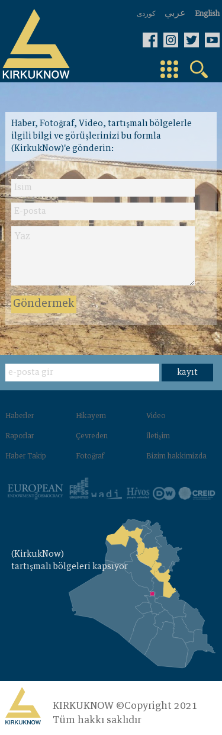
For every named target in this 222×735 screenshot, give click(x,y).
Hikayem (91, 416)
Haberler (19, 416)
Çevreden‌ (92, 436)
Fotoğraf (90, 456)
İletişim (158, 436)
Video (156, 416)
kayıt (187, 372)
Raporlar (19, 436)
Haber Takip (25, 456)
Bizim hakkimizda (176, 456)
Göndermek (44, 304)
